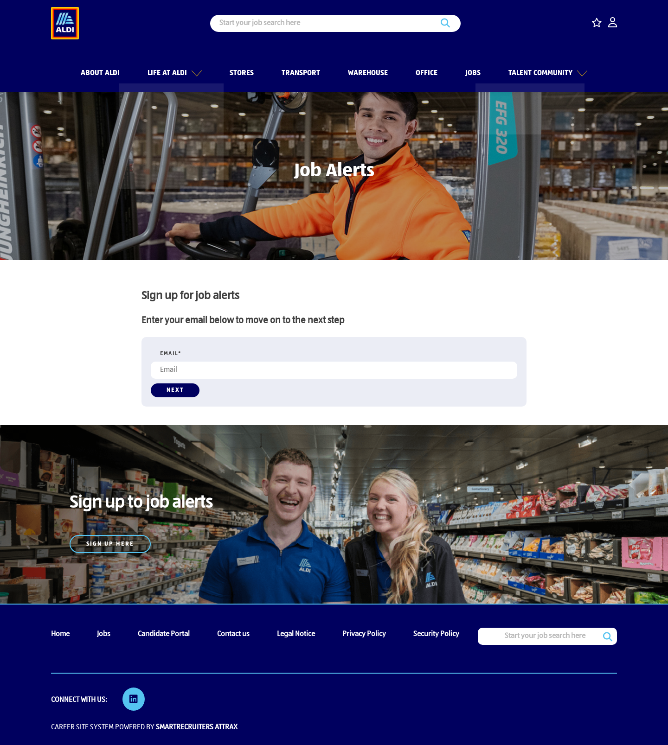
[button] (196, 64)
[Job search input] (335, 23)
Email (170, 354)
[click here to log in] (612, 23)
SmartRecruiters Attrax (197, 725)
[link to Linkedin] (134, 699)
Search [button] (445, 23)
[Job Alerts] (141, 482)
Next (175, 390)
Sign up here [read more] (110, 544)
